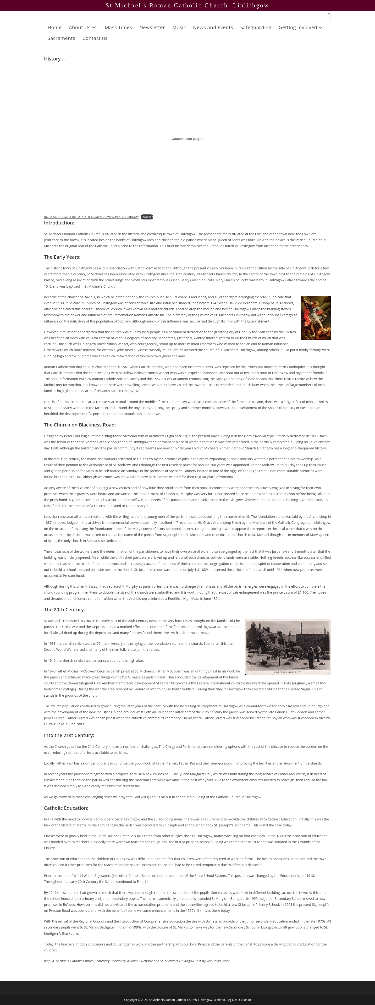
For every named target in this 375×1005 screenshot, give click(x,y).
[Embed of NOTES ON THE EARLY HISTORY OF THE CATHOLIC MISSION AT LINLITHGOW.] (187, 138)
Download (147, 216)
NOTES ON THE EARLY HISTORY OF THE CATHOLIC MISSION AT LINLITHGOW (91, 216)
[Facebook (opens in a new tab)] (329, 16)
